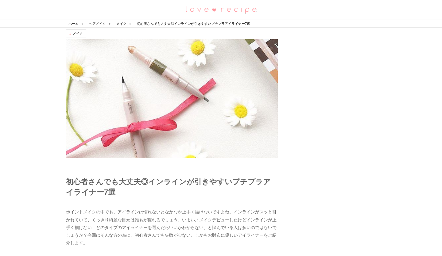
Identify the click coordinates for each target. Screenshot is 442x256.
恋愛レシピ (221, 9)
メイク (78, 33)
